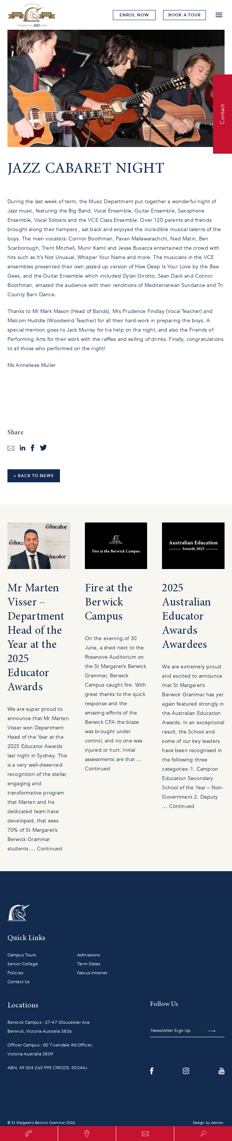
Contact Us (18, 982)
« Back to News (34, 476)
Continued (49, 848)
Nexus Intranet (92, 973)
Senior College (22, 964)
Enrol (134, 15)
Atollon (217, 1122)
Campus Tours (21, 955)
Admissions (88, 955)
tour (184, 15)
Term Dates (88, 964)
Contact (222, 114)
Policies (15, 973)
